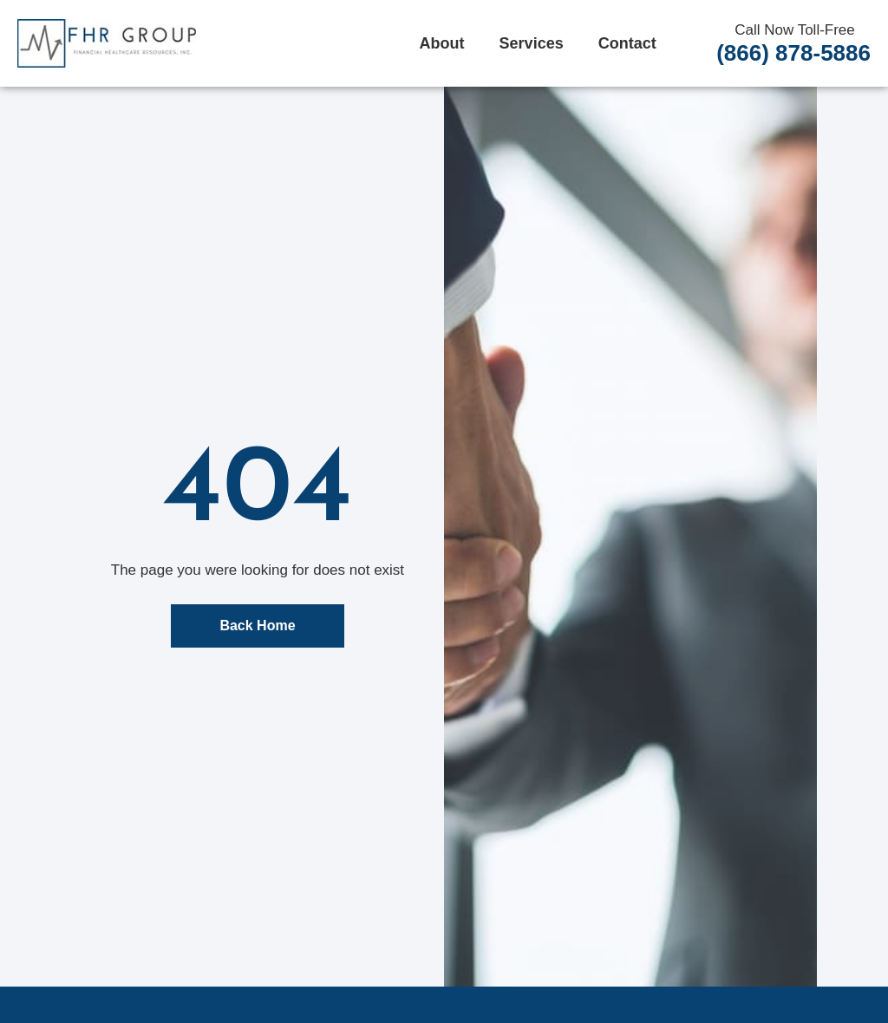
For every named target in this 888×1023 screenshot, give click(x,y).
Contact (627, 43)
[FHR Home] (106, 43)
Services (532, 43)
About (442, 43)
